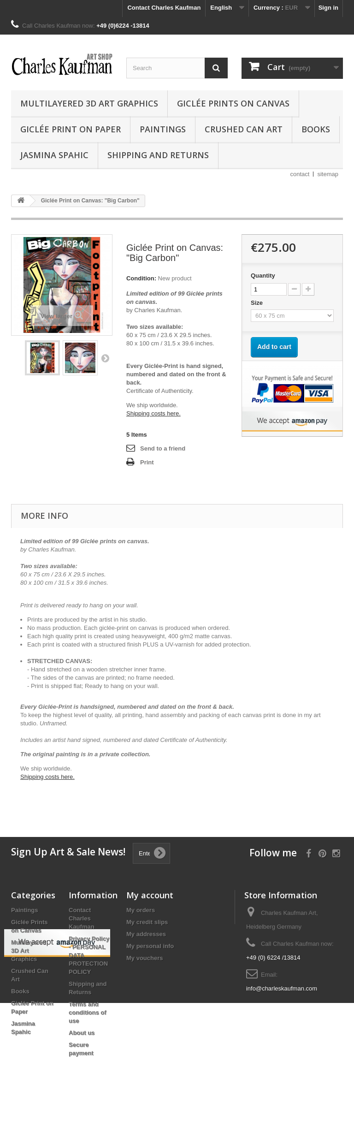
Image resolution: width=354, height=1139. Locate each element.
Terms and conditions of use (87, 1012)
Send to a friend (162, 448)
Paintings (163, 129)
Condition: (141, 278)
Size (258, 302)
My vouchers (144, 958)
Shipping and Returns (158, 154)
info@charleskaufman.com (281, 988)
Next (105, 357)
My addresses (146, 934)
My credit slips (147, 922)
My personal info (150, 946)
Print (147, 462)
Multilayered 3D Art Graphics (89, 103)
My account (149, 895)
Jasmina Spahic (54, 154)
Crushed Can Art (244, 129)
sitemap (327, 174)
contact (300, 174)
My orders (140, 910)
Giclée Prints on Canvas (233, 103)
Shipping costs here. (153, 413)
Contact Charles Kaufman (164, 7)
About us (81, 1032)
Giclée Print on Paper (70, 129)
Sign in (328, 7)
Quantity (263, 275)
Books (315, 129)
